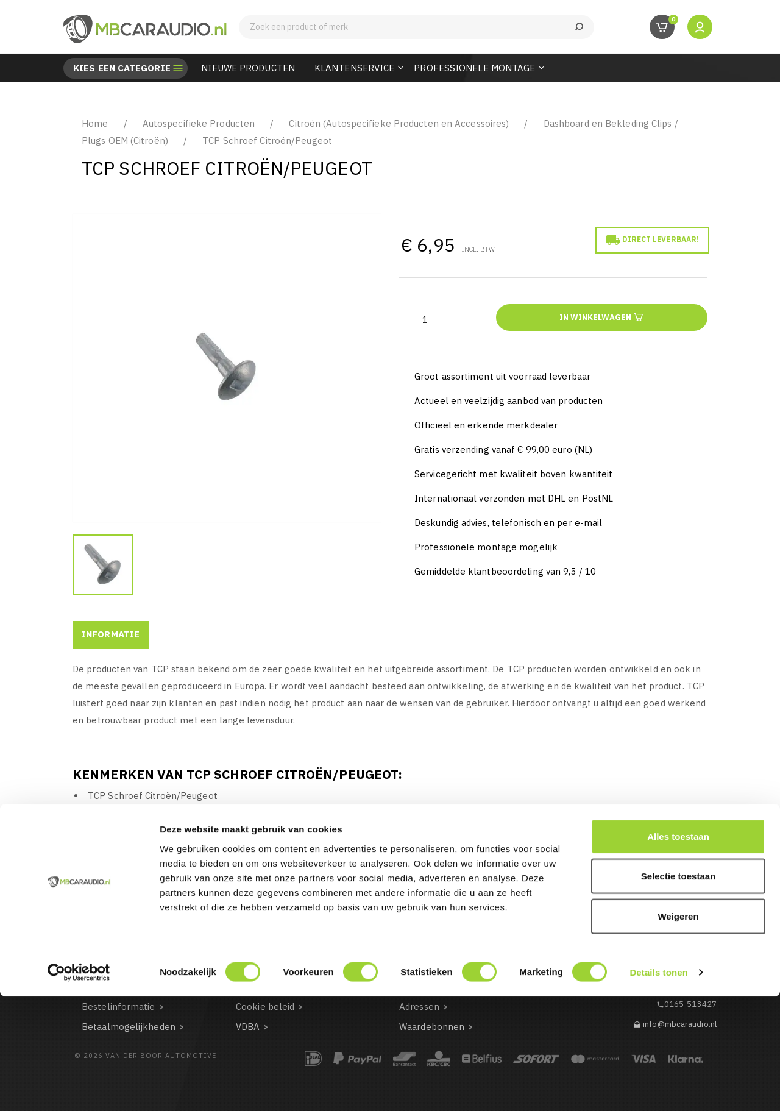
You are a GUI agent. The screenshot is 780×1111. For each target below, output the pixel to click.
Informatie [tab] (111, 634)
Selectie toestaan (678, 991)
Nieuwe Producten (248, 68)
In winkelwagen (601, 317)
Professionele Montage (474, 68)
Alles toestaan (678, 951)
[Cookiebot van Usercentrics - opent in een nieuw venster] (79, 1087)
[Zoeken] (416, 27)
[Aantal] (424, 319)
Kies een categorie (122, 68)
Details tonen (658, 1087)
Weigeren (678, 1031)
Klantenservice (354, 68)
